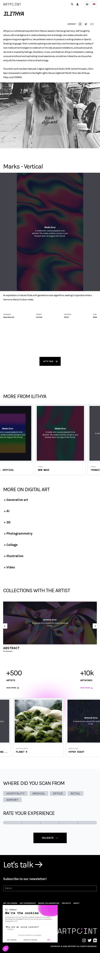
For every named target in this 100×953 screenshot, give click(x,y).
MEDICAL (39, 793)
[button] (77, 4)
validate (50, 838)
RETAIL (75, 793)
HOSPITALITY (15, 793)
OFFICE (58, 793)
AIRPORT (12, 800)
